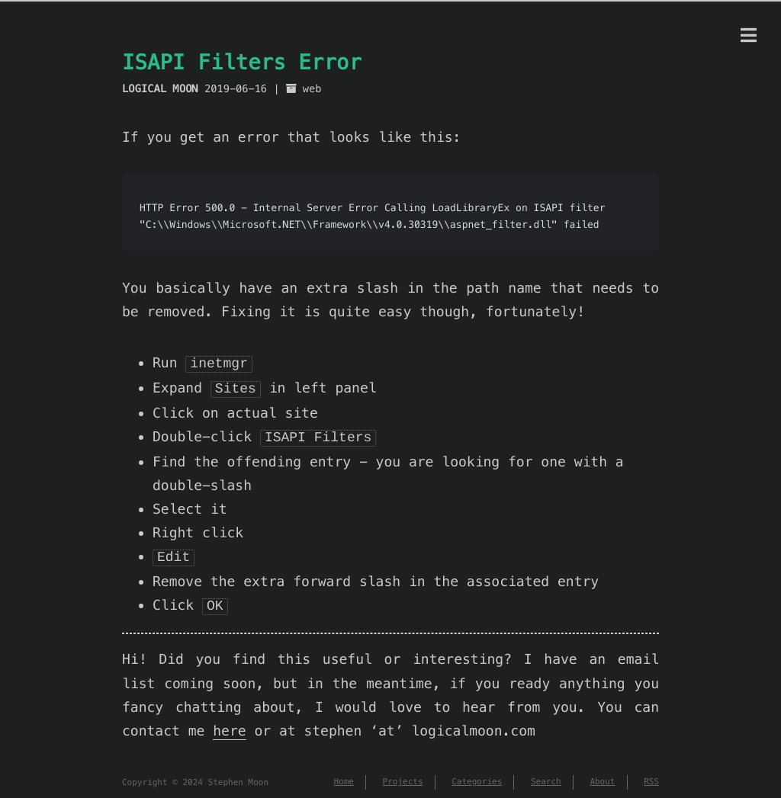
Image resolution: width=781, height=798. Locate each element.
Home (343, 775)
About (602, 775)
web (312, 88)
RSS (651, 775)
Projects (403, 775)
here (229, 723)
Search (546, 775)
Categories (477, 775)
